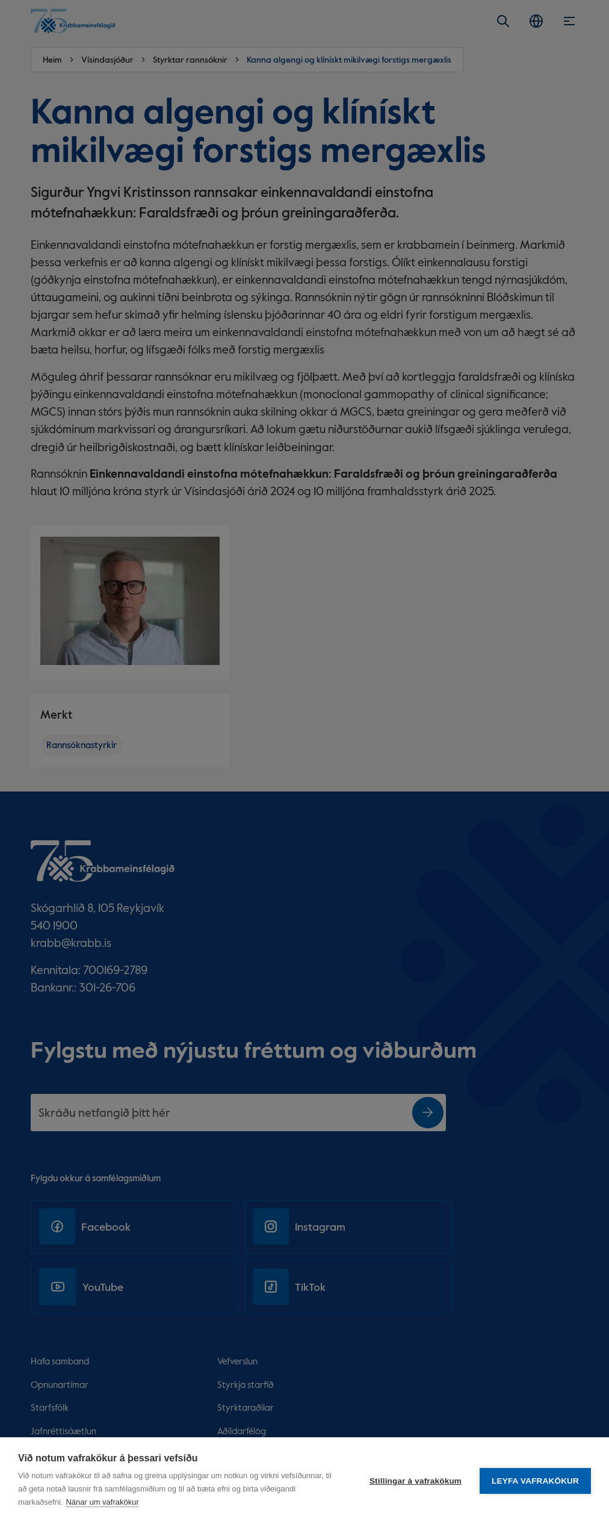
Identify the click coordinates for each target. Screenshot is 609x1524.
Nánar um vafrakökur (102, 1502)
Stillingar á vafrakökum (415, 1480)
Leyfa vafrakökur (535, 1480)
